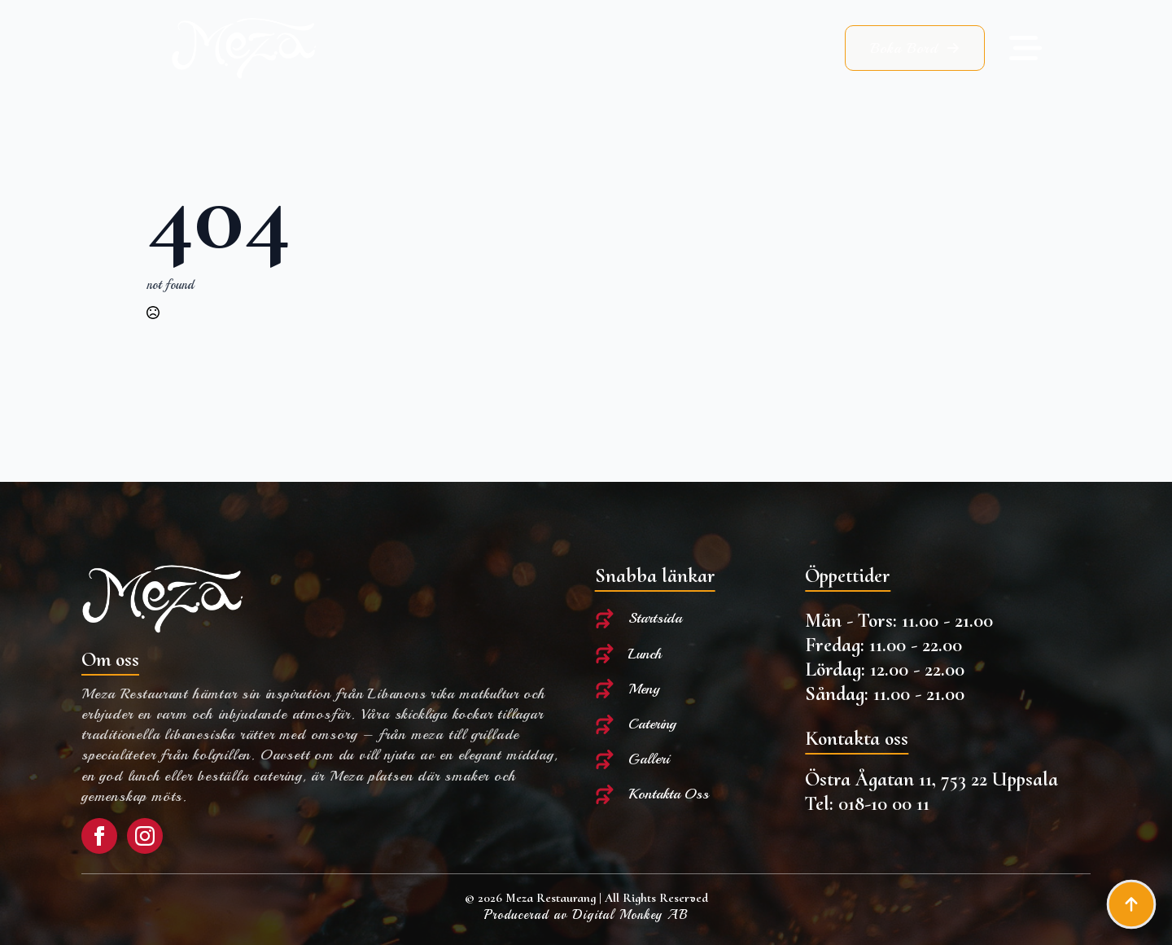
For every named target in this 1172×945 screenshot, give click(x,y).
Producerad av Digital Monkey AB (586, 915)
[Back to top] (1131, 904)
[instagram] (145, 836)
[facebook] (99, 836)
